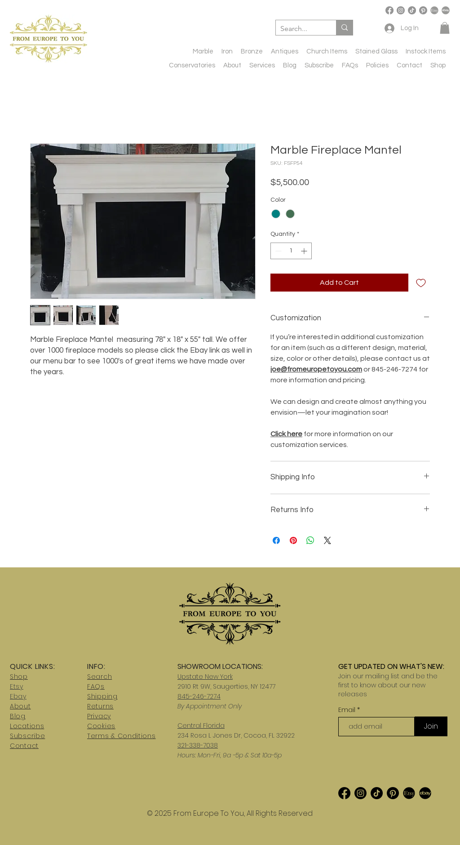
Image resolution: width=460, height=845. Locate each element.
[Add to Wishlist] (421, 283)
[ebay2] (425, 793)
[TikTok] (412, 10)
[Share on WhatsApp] (310, 540)
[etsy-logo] (434, 10)
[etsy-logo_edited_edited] (409, 793)
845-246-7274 (199, 696)
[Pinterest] (423, 10)
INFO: (96, 666)
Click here (286, 434)
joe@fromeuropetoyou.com (316, 369)
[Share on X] (327, 540)
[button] (445, 28)
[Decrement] (277, 251)
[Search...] (298, 28)
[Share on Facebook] (276, 540)
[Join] (431, 726)
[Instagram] (401, 10)
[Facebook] (389, 10)
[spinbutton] (291, 251)
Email (347, 710)
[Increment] (304, 251)
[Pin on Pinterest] (293, 540)
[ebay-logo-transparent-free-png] (446, 10)
